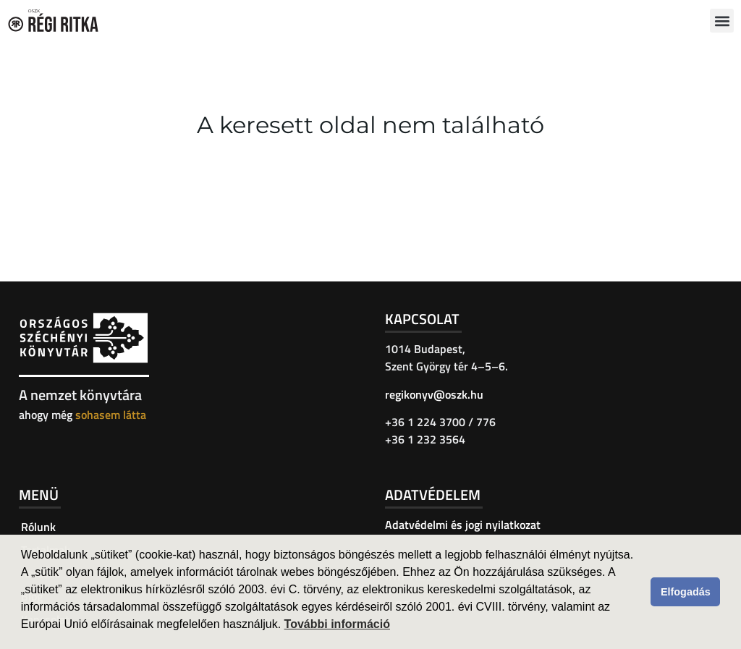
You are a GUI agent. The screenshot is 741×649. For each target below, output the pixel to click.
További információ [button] (337, 624)
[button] (722, 21)
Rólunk (38, 526)
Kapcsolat (422, 318)
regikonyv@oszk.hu (434, 394)
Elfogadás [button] (686, 592)
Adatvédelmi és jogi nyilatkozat (463, 524)
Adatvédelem (432, 494)
